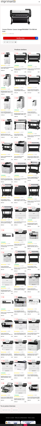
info (12, 70)
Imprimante (15, 410)
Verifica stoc (27, 38)
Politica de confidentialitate (21, 417)
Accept (25, 425)
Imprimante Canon (6, 410)
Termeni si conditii (10, 417)
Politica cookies (31, 417)
